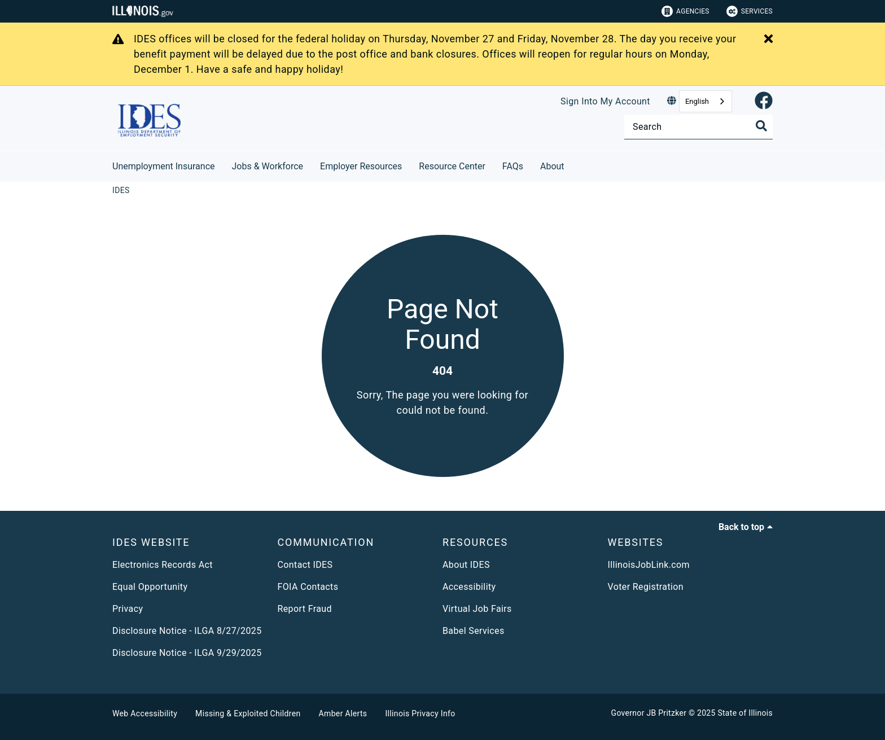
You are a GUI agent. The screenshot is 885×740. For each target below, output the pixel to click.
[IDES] (121, 190)
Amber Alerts (343, 713)
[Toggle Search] (761, 126)
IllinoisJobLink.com (649, 564)
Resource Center (452, 166)
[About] (572, 164)
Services (749, 11)
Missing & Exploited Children (247, 713)
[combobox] (705, 101)
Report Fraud (305, 608)
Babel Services (473, 630)
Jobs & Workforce (268, 166)
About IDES (466, 564)
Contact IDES (305, 564)
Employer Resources (361, 166)
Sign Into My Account (605, 101)
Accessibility (469, 586)
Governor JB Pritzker (649, 712)
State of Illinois (745, 712)
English (697, 101)
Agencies (685, 11)
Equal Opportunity (149, 586)
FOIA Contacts (308, 586)
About (552, 166)
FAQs (512, 166)
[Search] (698, 127)
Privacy (127, 608)
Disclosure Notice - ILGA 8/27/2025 (187, 630)
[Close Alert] (768, 39)
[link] (764, 101)
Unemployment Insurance (163, 166)
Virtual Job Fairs (477, 608)
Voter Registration (646, 586)
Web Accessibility (144, 713)
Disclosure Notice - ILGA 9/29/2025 (187, 652)
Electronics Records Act (162, 564)
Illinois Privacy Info (420, 713)
